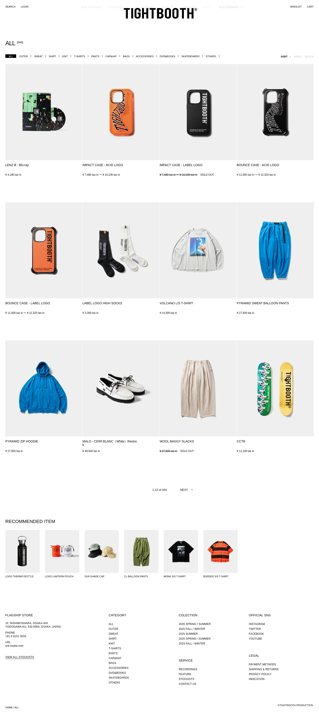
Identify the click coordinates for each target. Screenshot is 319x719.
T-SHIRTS (79, 56)
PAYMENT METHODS (262, 664)
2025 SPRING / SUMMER (195, 638)
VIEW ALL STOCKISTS (19, 657)
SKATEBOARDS (190, 56)
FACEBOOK (256, 633)
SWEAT (38, 56)
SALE (206, 23)
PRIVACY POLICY (260, 674)
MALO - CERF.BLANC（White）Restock (109, 443)
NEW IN (309, 56)
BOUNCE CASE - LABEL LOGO (27, 303)
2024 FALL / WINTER (192, 643)
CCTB (241, 441)
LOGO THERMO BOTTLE (19, 576)
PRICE (298, 56)
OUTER (23, 56)
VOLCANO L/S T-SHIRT (176, 303)
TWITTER (255, 629)
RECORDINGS (229, 23)
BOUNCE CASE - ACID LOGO (258, 165)
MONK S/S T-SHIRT (175, 576)
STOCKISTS (186, 679)
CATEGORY (117, 23)
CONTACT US (187, 684)
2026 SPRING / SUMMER (195, 624)
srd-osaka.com (14, 645)
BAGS (126, 56)
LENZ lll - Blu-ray (17, 165)
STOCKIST (189, 23)
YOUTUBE (255, 638)
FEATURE (168, 23)
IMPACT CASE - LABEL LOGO (181, 165)
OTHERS (211, 56)
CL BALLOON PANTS (136, 576)
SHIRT (52, 56)
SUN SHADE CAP (95, 576)
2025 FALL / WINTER (192, 629)
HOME (9, 707)
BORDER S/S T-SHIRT (215, 576)
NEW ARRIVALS (91, 23)
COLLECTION (143, 23)
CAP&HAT (111, 56)
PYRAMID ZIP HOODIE (21, 441)
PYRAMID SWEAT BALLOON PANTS (263, 303)
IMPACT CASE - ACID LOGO (102, 165)
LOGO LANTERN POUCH (59, 576)
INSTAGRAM (257, 624)
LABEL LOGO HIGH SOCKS (102, 303)
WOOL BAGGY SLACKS (177, 441)
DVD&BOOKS (167, 56)
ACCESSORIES (145, 56)
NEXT (184, 489)
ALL (11, 56)
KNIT (65, 56)
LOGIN (24, 6)
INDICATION (257, 679)
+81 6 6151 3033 (15, 636)
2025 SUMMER (188, 633)
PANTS (95, 56)
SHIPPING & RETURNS (263, 669)
